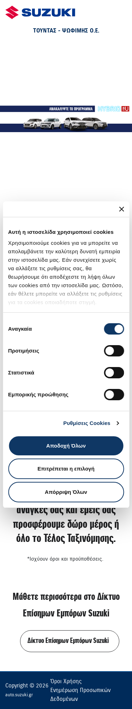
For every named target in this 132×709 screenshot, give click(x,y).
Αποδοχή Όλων (66, 446)
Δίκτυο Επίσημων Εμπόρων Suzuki (68, 641)
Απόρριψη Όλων (66, 492)
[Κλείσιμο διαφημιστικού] (121, 209)
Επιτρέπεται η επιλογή (66, 469)
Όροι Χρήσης (66, 681)
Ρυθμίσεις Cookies (87, 423)
